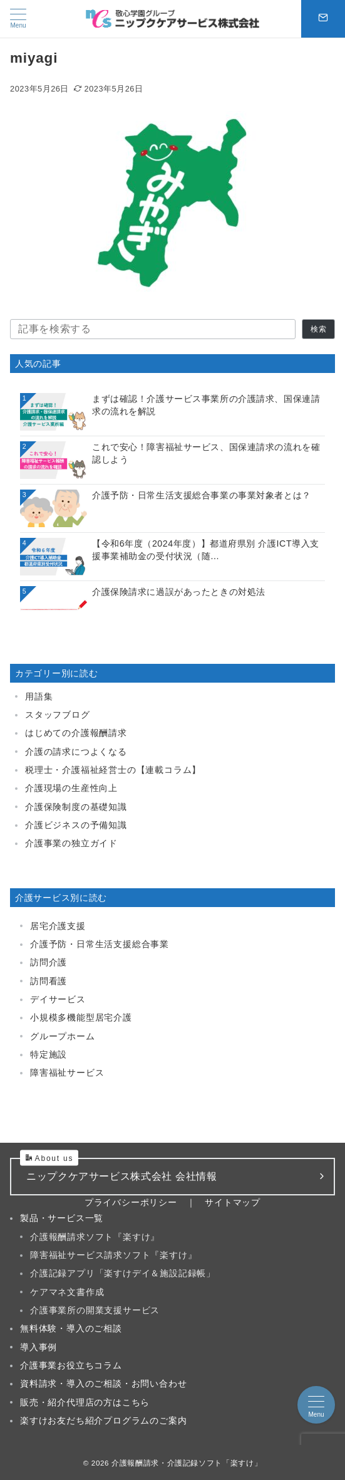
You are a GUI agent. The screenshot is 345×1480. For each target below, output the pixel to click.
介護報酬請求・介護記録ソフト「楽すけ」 (186, 1463)
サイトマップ (232, 1202)
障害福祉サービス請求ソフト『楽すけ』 (113, 1255)
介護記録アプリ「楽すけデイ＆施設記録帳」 (122, 1273)
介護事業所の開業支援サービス (95, 1310)
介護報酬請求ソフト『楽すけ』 (95, 1237)
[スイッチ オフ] (323, 19)
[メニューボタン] (18, 19)
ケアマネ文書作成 (67, 1292)
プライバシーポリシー (131, 1202)
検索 (319, 329)
